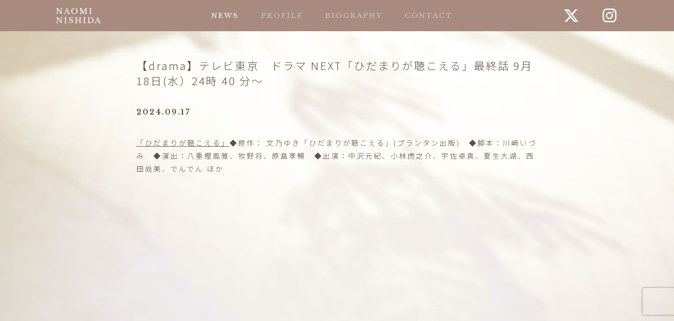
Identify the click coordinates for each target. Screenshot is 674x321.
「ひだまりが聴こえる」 (183, 142)
